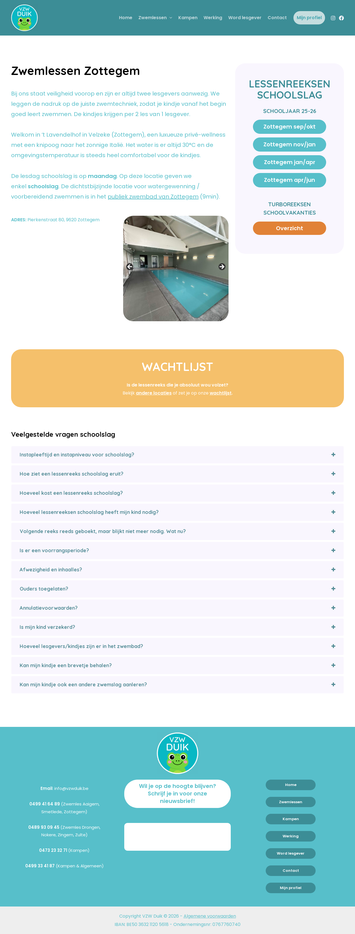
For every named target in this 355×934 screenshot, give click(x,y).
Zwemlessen (155, 17)
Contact (277, 17)
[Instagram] (333, 18)
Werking (213, 17)
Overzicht (289, 228)
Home (125, 17)
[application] (169, 17)
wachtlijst (220, 393)
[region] (176, 268)
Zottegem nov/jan (289, 145)
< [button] (130, 267)
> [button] (221, 267)
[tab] (177, 454)
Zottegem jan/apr (290, 163)
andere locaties (153, 393)
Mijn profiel (309, 17)
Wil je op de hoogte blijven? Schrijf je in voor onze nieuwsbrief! (177, 793)
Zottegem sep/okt (289, 127)
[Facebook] (341, 18)
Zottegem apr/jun (289, 180)
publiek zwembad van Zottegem (153, 196)
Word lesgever (245, 17)
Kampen (187, 17)
